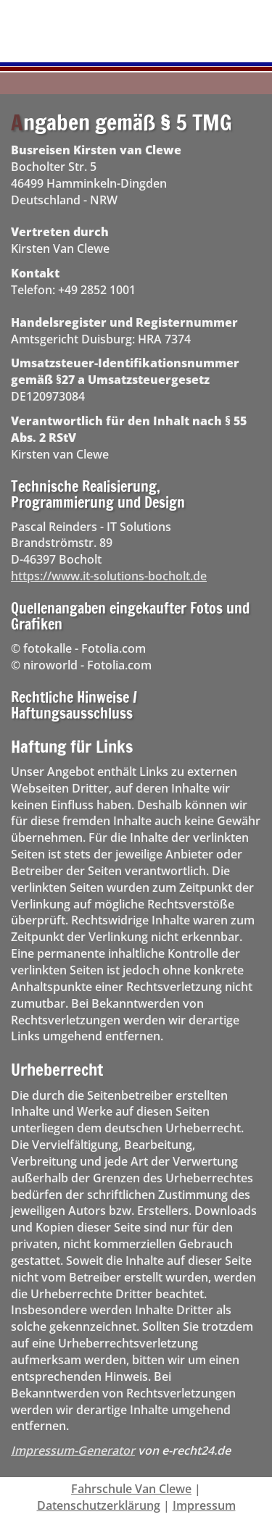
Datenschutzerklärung (98, 1505)
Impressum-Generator (73, 1450)
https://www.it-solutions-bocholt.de (109, 576)
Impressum (204, 1505)
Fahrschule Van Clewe (131, 1489)
